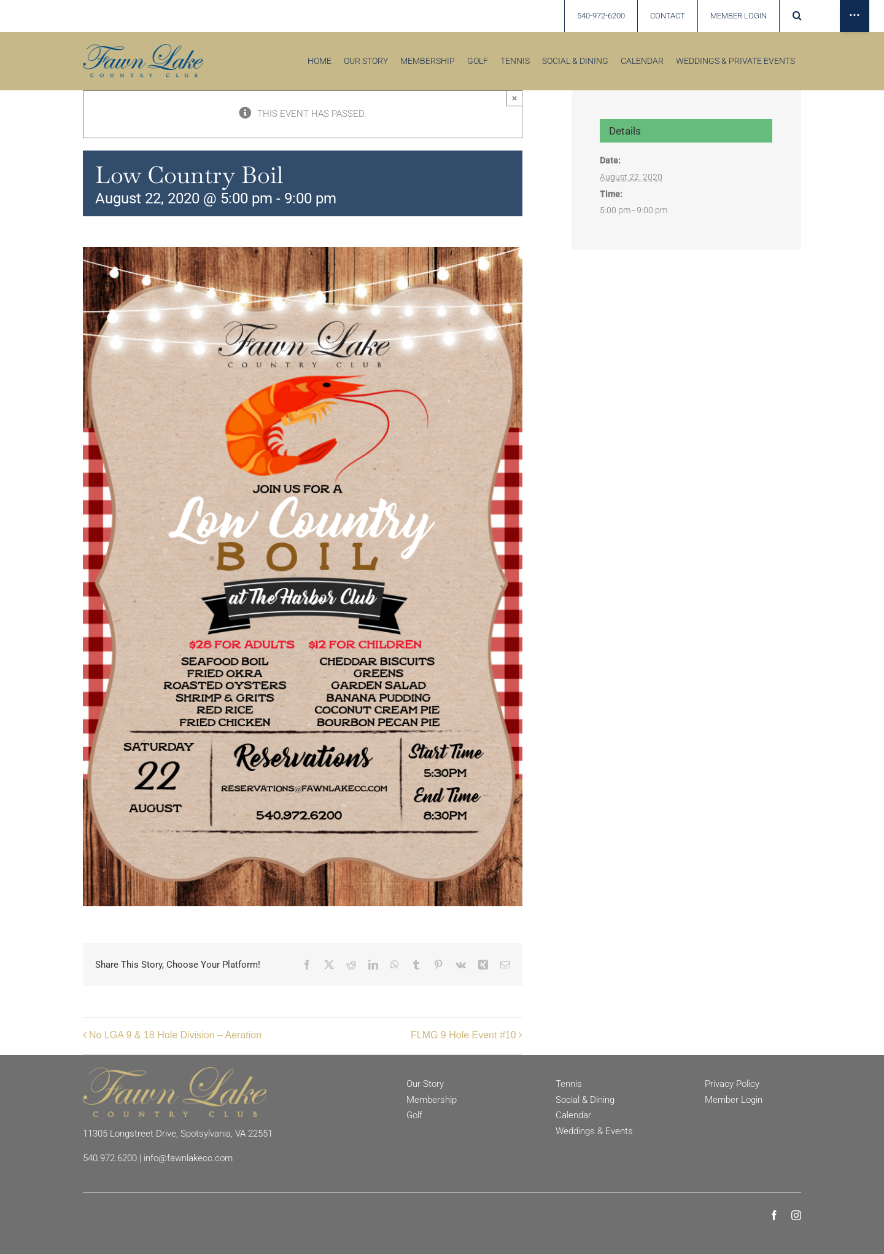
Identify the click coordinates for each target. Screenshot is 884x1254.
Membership (431, 1099)
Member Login (733, 1099)
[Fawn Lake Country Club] (175, 1071)
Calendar (573, 1115)
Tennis (569, 1083)
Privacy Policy (732, 1083)
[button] (798, 16)
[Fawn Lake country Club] (143, 48)
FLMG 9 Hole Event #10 (463, 1035)
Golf (414, 1115)
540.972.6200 (110, 1158)
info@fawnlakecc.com (188, 1158)
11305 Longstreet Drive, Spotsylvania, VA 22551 (178, 1133)
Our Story (425, 1083)
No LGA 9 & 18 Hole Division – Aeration (175, 1035)
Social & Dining (585, 1099)
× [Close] (515, 98)
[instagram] (796, 1215)
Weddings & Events (594, 1131)
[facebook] (774, 1215)
